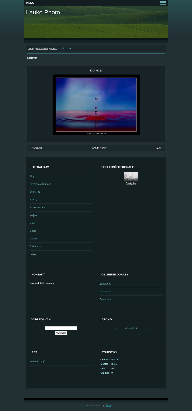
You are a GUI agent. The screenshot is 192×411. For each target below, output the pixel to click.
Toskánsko (35, 246)
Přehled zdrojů (37, 361)
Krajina (33, 215)
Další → (159, 148)
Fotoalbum (42, 48)
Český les (35, 191)
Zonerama (104, 283)
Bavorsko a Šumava (40, 184)
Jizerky (33, 199)
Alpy (32, 176)
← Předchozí (35, 148)
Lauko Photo (43, 12)
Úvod (31, 48)
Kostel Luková (37, 207)
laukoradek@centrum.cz (43, 283)
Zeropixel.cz (106, 299)
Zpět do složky (98, 148)
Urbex (33, 254)
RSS (108, 405)
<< (116, 328)
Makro (53, 48)
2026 (134, 328)
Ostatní (33, 238)
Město (33, 230)
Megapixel (104, 291)
